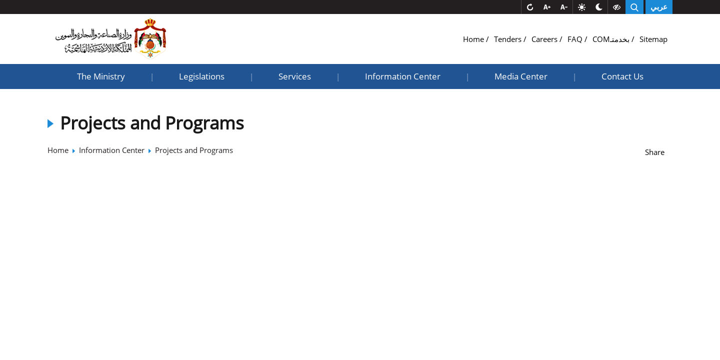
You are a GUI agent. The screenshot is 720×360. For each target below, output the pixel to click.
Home (474, 39)
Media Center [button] (521, 76)
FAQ (576, 39)
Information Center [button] (402, 76)
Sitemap (654, 39)
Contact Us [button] (623, 76)
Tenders (509, 39)
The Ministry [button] (101, 76)
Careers (546, 39)
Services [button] (294, 76)
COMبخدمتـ (612, 39)
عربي (659, 7)
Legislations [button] (201, 76)
